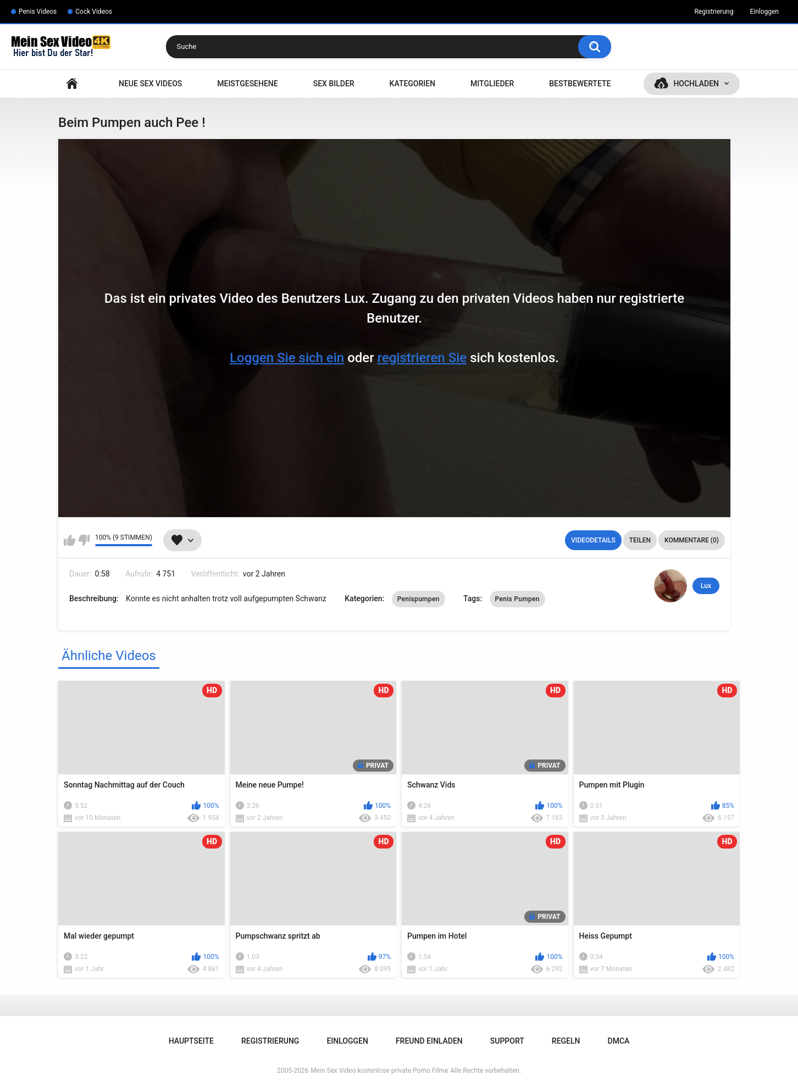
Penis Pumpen (517, 599)
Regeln (566, 1040)
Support (507, 1040)
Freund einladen (429, 1040)
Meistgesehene (247, 83)
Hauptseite (72, 84)
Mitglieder (492, 83)
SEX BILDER (333, 83)
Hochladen (696, 83)
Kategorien (413, 83)
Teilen (640, 540)
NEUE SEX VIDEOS (150, 83)
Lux (706, 586)
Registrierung (713, 11)
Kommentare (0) (691, 540)
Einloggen (764, 11)
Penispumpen (418, 599)
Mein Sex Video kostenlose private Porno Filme (379, 1070)
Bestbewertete (580, 83)
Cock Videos (93, 11)
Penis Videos (38, 11)
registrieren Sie (422, 357)
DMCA (619, 1040)
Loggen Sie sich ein (287, 357)
